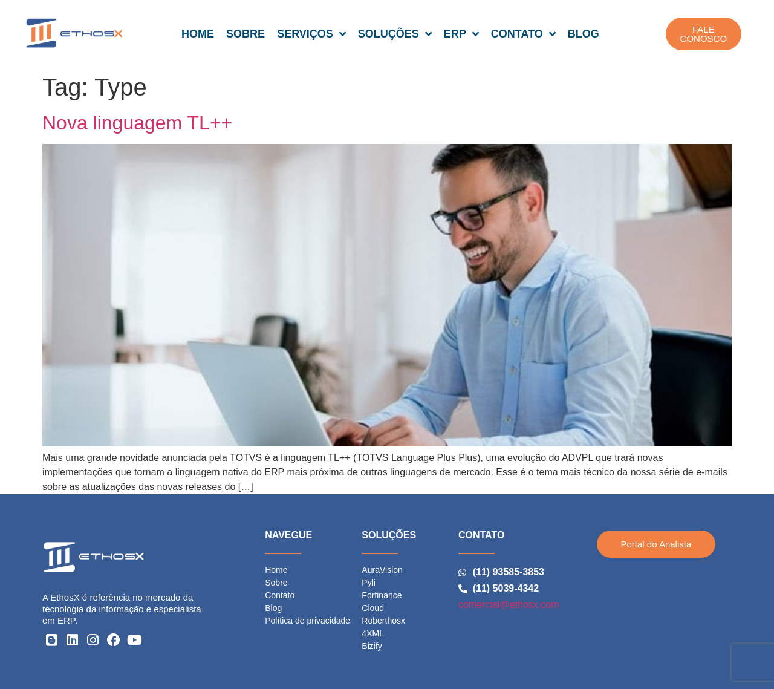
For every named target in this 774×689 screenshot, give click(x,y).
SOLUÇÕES (395, 33)
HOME (197, 34)
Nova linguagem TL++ (137, 123)
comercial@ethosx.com (508, 604)
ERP (461, 33)
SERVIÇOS (311, 33)
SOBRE (245, 34)
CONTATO (523, 33)
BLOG (583, 34)
